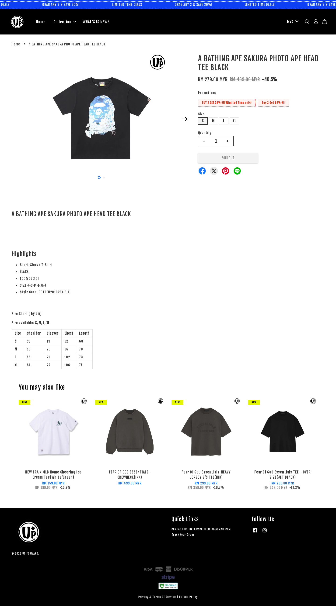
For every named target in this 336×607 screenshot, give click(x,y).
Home (41, 22)
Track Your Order (183, 535)
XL (234, 121)
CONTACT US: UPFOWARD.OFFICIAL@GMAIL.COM (201, 530)
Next (185, 119)
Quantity (205, 133)
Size (201, 115)
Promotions (207, 94)
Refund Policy (188, 597)
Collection (64, 22)
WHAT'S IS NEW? (96, 22)
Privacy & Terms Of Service (157, 597)
